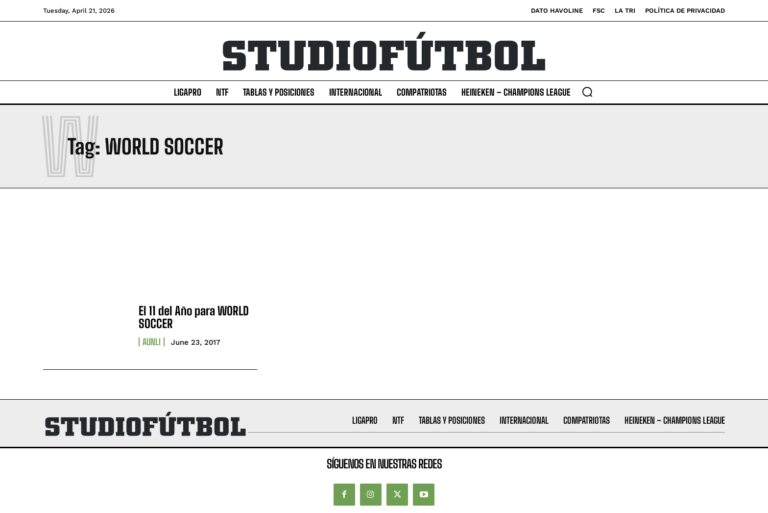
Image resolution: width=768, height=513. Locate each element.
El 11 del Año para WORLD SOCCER (194, 317)
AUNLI (152, 341)
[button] (587, 91)
